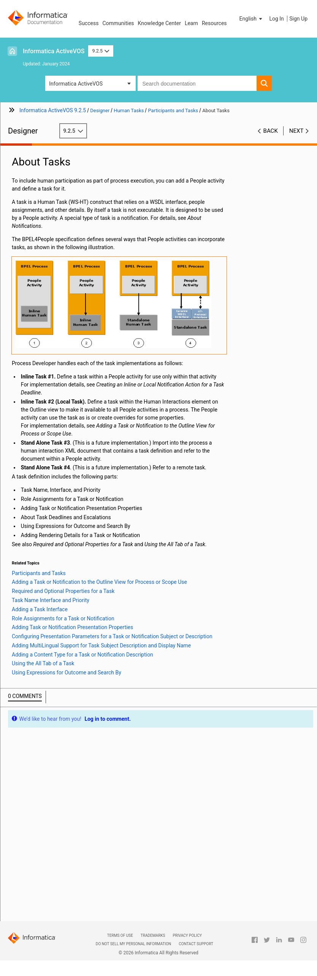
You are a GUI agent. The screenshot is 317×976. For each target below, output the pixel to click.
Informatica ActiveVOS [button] (76, 84)
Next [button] (296, 130)
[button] (252, 18)
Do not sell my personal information (133, 944)
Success (89, 23)
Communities (118, 23)
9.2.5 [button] (100, 51)
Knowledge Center (159, 23)
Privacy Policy (187, 935)
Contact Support (196, 944)
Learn (191, 23)
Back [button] (270, 130)
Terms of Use (120, 935)
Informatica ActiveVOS (53, 51)
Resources (214, 23)
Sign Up (298, 19)
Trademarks (153, 935)
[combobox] (197, 83)
